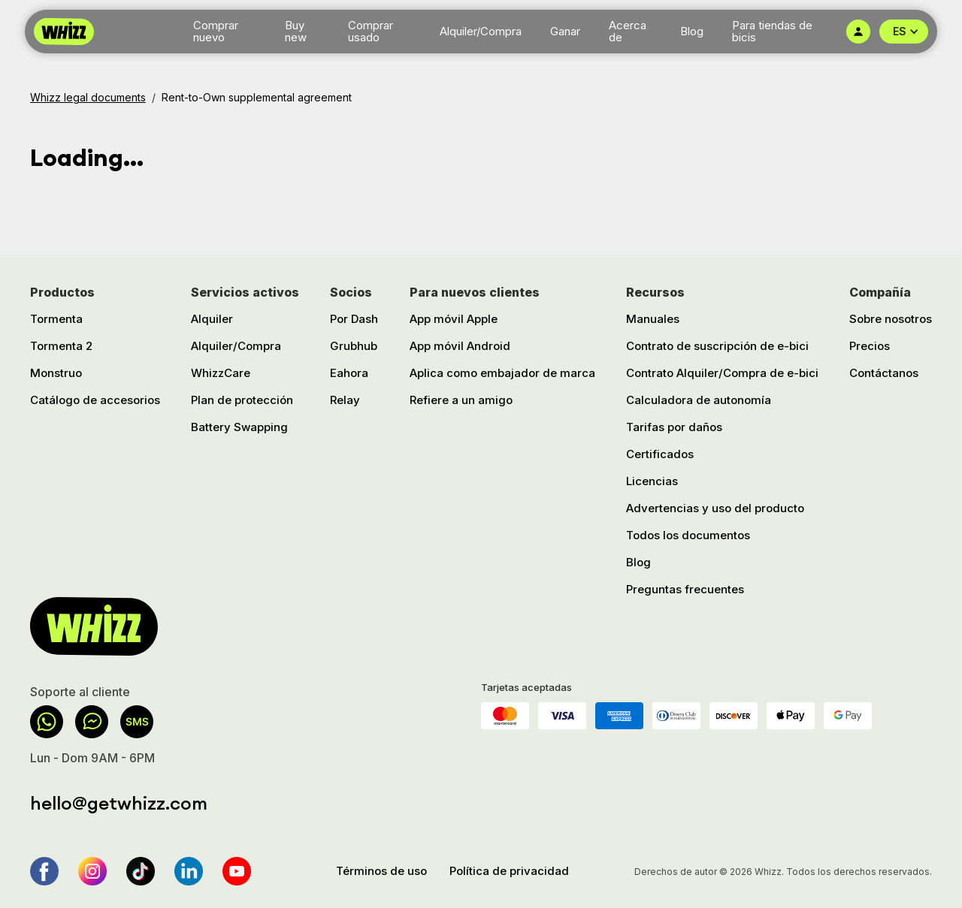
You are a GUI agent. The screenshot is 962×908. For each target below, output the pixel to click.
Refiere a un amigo (461, 400)
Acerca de (627, 31)
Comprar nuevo (215, 31)
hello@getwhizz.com (118, 803)
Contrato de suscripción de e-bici (717, 346)
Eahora (349, 373)
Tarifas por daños (674, 427)
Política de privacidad (509, 871)
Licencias (652, 481)
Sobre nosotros (890, 319)
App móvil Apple (454, 319)
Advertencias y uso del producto (715, 508)
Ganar (565, 31)
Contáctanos (883, 373)
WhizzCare (220, 373)
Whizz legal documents (88, 97)
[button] (903, 32)
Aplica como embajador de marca (502, 373)
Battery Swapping (239, 427)
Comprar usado (370, 31)
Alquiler (212, 319)
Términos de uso (381, 871)
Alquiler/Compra (481, 31)
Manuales (652, 319)
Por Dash (354, 319)
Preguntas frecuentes (685, 589)
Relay (345, 400)
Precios (869, 346)
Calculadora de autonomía (698, 400)
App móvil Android (460, 346)
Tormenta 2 (61, 346)
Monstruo (56, 373)
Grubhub (353, 346)
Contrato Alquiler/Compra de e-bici (722, 373)
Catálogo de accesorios (95, 400)
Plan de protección (242, 400)
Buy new (296, 31)
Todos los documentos (688, 535)
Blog (691, 31)
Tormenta (56, 319)
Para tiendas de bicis (772, 31)
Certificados (660, 454)
